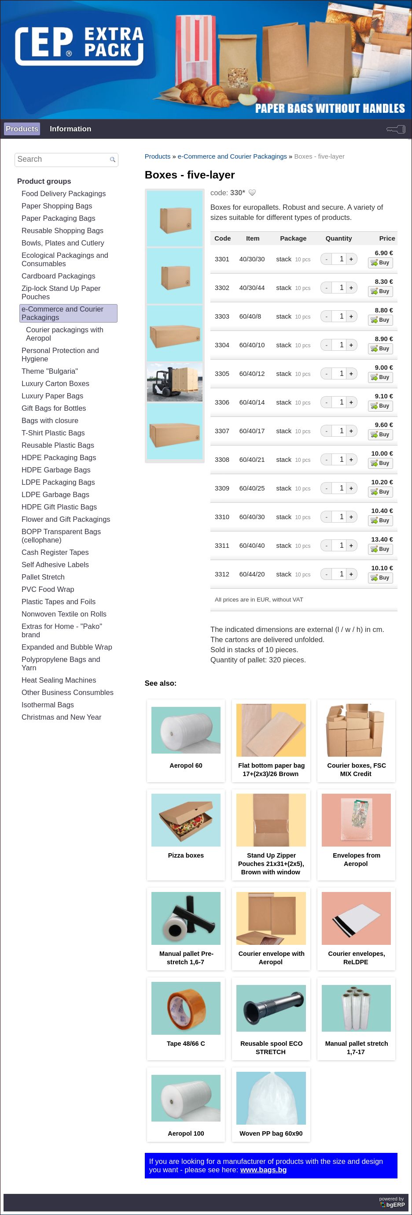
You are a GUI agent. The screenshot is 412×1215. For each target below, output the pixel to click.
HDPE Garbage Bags (56, 470)
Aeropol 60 (185, 765)
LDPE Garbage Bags (55, 494)
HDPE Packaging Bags (59, 457)
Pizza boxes (186, 855)
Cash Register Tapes (55, 552)
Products (22, 128)
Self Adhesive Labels (55, 564)
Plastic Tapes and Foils (59, 602)
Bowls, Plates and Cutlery (63, 243)
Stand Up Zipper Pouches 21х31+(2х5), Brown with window (271, 864)
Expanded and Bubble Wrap (67, 647)
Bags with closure (50, 420)
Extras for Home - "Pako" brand (62, 630)
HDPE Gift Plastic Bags (59, 507)
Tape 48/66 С (186, 1043)
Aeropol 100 (186, 1133)
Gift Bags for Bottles (54, 408)
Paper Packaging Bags (59, 218)
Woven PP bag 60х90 (270, 1133)
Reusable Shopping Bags (62, 230)
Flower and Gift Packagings (66, 519)
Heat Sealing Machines (59, 680)
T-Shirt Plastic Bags (53, 433)
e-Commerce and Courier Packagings (62, 313)
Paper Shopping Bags (57, 206)
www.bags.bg (263, 1170)
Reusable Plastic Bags (58, 445)
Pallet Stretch (43, 577)
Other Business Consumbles (68, 692)
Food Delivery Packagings (64, 193)
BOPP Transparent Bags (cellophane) (61, 536)
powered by (392, 1202)
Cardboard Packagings (59, 276)
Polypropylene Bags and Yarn (61, 663)
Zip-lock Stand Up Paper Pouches (61, 292)
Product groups (44, 181)
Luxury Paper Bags (52, 396)
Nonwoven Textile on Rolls (64, 614)
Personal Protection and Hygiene (60, 354)
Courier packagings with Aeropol (64, 334)
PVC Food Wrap (48, 589)
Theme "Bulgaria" (50, 371)
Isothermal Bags (48, 705)
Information (70, 128)
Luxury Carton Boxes (55, 383)
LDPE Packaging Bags (58, 482)
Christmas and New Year (61, 717)
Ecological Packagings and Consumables (65, 259)
